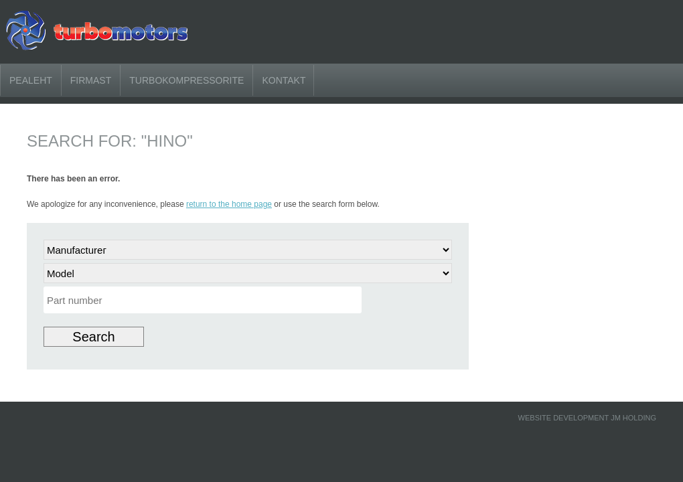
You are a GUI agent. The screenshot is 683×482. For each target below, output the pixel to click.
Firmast (90, 80)
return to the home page (229, 204)
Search (93, 336)
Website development (563, 418)
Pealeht (30, 80)
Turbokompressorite (186, 80)
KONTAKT (283, 80)
